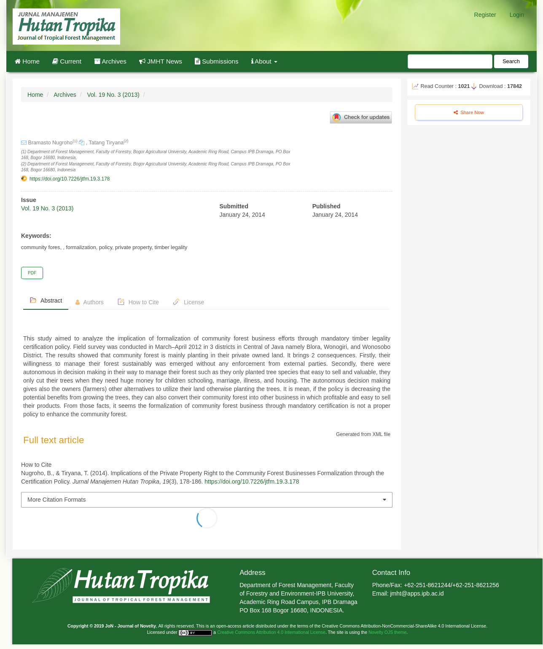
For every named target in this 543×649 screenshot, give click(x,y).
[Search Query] (450, 61)
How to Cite (138, 302)
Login (517, 14)
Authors (89, 302)
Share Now (469, 112)
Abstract (46, 300)
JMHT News (160, 61)
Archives (110, 61)
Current (66, 61)
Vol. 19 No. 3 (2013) (113, 94)
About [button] (264, 61)
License (188, 302)
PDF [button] (32, 273)
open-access (229, 625)
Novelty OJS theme (387, 632)
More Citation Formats (56, 499)
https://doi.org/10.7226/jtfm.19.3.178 (70, 179)
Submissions (217, 61)
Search (511, 61)
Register (485, 14)
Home (27, 61)
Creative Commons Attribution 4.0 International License (271, 632)
